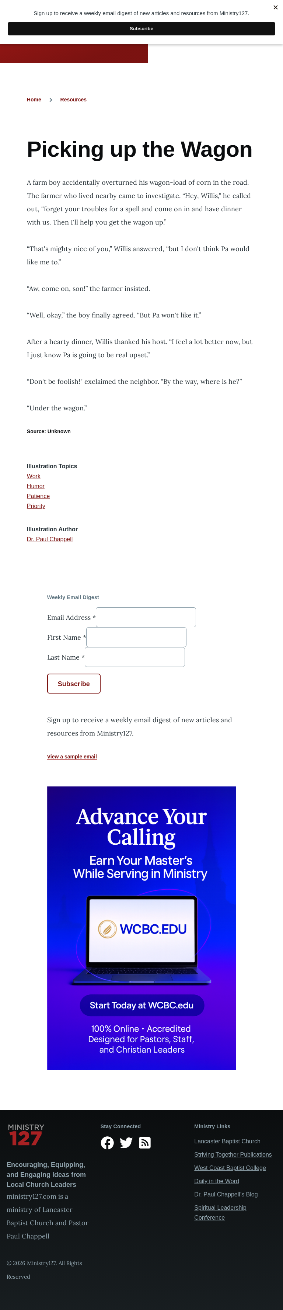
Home (34, 99)
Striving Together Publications (233, 1154)
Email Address (71, 617)
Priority (36, 506)
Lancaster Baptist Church (227, 1141)
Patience (38, 496)
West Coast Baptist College (230, 1168)
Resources (73, 99)
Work (34, 476)
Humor (36, 486)
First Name (66, 637)
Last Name (66, 657)
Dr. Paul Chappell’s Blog (226, 1194)
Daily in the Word (216, 1181)
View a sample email (72, 757)
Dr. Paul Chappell (50, 539)
